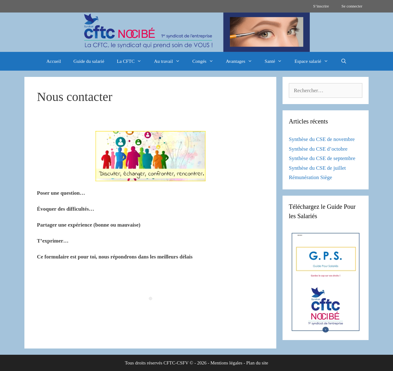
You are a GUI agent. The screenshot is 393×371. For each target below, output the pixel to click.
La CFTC (132, 61)
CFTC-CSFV (176, 362)
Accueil (53, 61)
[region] (196, 32)
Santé (276, 61)
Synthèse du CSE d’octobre (318, 149)
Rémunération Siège (310, 177)
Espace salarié (314, 61)
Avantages (242, 61)
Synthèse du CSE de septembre (322, 158)
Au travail (170, 61)
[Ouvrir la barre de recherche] (343, 61)
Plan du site (257, 362)
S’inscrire (321, 6)
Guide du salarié (89, 61)
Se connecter (351, 6)
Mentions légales (226, 362)
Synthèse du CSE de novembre (322, 139)
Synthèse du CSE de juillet (317, 168)
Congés (206, 61)
